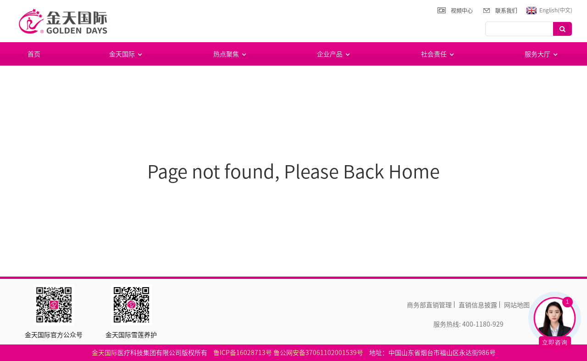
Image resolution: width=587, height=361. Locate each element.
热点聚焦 (230, 53)
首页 (34, 53)
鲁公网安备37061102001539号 (318, 352)
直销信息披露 (478, 304)
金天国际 (126, 53)
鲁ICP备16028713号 (242, 352)
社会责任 (438, 53)
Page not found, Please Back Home (293, 170)
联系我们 (506, 10)
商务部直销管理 (429, 304)
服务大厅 (542, 53)
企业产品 (334, 53)
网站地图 (517, 304)
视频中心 (462, 10)
